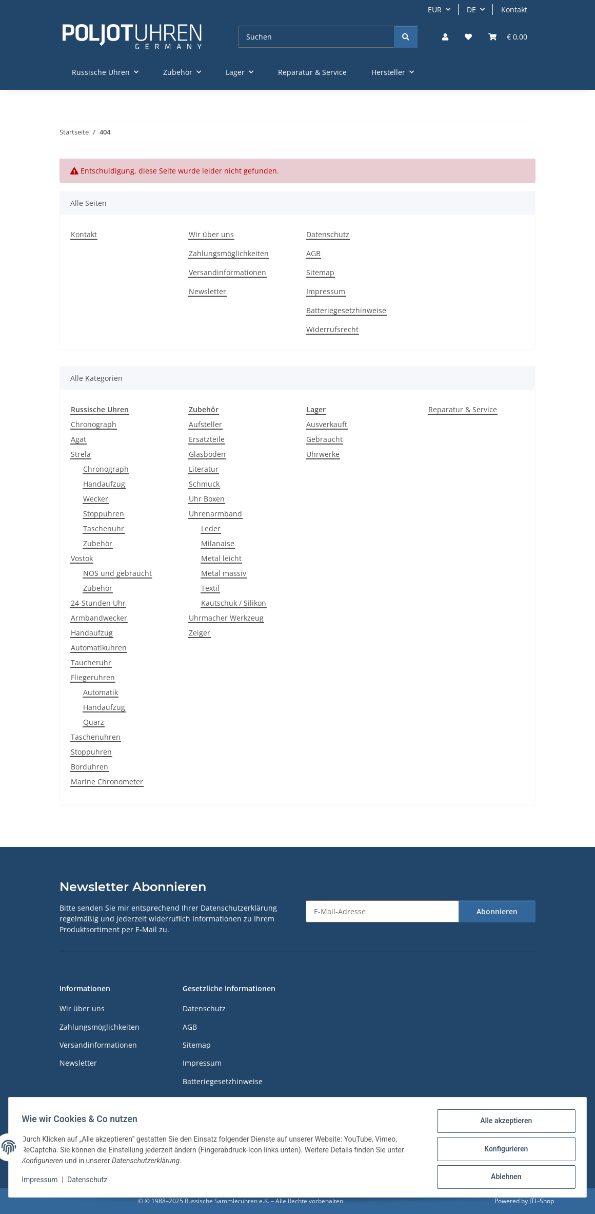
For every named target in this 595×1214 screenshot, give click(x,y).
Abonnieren (497, 911)
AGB (313, 253)
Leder (211, 528)
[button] (445, 36)
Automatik (100, 692)
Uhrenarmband (215, 513)
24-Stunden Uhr (98, 603)
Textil (210, 588)
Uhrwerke (323, 454)
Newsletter (207, 291)
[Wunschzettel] (468, 36)
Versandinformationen (227, 272)
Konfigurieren (502, 1151)
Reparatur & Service (462, 409)
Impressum (43, 1182)
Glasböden (207, 454)
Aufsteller (205, 424)
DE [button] (471, 9)
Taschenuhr (103, 528)
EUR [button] (435, 9)
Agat (78, 439)
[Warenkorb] (508, 36)
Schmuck (204, 484)
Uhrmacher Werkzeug (226, 618)
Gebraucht (324, 439)
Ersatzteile (207, 439)
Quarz (93, 722)
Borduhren (89, 767)
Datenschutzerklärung (239, 908)
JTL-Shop (541, 1201)
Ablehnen (502, 1177)
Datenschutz (91, 1182)
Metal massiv (223, 573)
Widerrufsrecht (332, 329)
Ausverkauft (326, 424)
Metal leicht (221, 558)
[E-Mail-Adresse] (382, 911)
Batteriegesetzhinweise (346, 310)
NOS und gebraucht (117, 573)
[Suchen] (316, 37)
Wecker (95, 499)
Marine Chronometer (107, 781)
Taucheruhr (91, 662)
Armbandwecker (99, 618)
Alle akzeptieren (502, 1124)
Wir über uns (211, 234)
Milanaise (217, 543)
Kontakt (514, 9)
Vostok (82, 558)
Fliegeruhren (93, 677)
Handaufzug (104, 484)
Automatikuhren (99, 647)
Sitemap (320, 272)
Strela (81, 454)
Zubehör (97, 543)
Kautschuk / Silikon (233, 603)
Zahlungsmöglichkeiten (229, 253)
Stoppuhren (103, 513)
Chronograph (93, 424)
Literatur (204, 469)
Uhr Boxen (207, 499)
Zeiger (199, 633)
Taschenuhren (96, 737)
